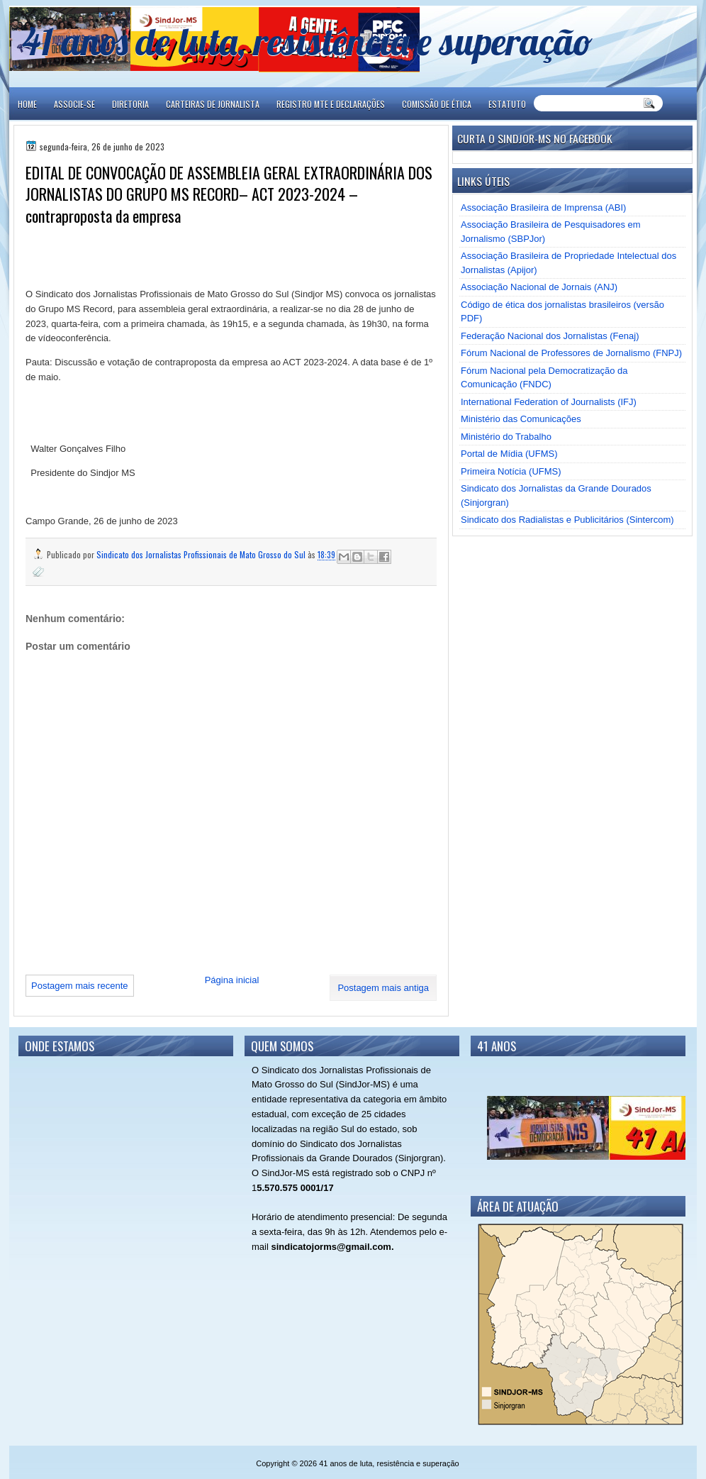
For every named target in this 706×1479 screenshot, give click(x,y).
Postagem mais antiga (383, 987)
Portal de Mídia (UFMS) (509, 453)
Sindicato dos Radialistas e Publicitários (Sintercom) (567, 519)
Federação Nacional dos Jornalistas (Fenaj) (550, 336)
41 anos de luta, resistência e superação (307, 41)
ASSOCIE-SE (74, 104)
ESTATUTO (507, 104)
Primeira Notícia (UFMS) (511, 471)
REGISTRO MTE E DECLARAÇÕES (330, 104)
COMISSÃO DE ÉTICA (436, 104)
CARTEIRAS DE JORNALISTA (212, 104)
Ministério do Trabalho (506, 436)
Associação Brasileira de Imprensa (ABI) (543, 207)
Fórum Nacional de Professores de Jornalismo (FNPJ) (571, 353)
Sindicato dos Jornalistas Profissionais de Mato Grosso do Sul (202, 554)
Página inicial (232, 980)
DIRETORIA (130, 104)
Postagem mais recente (79, 985)
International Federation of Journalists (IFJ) (549, 402)
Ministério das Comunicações (521, 419)
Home (27, 104)
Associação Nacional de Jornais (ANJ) (539, 287)
